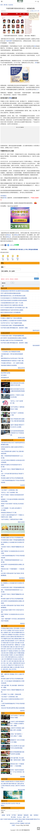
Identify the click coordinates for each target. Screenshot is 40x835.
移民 (5, 662)
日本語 (27, 826)
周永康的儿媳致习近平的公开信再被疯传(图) (11, 341)
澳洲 (14, 664)
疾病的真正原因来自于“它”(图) (8, 513)
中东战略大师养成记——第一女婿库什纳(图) (12, 363)
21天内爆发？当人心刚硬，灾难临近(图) (11, 695)
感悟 (18, 668)
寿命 (10, 670)
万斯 (6, 641)
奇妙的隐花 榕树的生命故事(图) (9, 366)
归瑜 (21, 782)
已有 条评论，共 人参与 (8, 271)
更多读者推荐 (36, 346)
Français (18, 826)
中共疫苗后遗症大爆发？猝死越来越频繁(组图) (12, 326)
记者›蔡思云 (3, 195)
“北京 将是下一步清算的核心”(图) (9, 490)
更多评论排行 (36, 331)
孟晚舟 (20, 639)
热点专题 (4, 371)
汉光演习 (8, 637)
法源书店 (16, 820)
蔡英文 (16, 651)
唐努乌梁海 (11, 657)
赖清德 (16, 639)
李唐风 (13, 784)
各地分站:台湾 (13, 824)
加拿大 (8, 647)
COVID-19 (5, 631)
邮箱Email (3, 811)
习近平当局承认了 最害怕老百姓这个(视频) (12, 520)
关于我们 (14, 816)
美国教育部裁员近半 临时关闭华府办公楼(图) (11, 310)
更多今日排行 (21, 522)
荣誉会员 (8, 235)
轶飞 (23, 782)
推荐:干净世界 (4, 820)
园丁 (16, 784)
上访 (14, 655)
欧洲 (26, 824)
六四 (20, 631)
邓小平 (13, 666)
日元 (13, 649)
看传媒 (28, 820)
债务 (16, 647)
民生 (5, 664)
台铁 (9, 633)
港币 (16, 649)
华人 (2, 662)
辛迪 (2, 788)
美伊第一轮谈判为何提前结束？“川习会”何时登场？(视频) (17, 772)
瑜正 (13, 786)
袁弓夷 (21, 635)
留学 (10, 662)
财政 (2, 651)
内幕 (7, 643)
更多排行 (22, 711)
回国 (20, 662)
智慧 (16, 668)
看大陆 (5, 4)
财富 (5, 651)
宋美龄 (9, 666)
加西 (29, 824)
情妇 (18, 643)
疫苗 (3, 635)
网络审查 (21, 655)
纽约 (18, 824)
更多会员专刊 (21, 368)
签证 (18, 662)
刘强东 (23, 651)
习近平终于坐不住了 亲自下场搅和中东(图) (11, 323)
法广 (20, 645)
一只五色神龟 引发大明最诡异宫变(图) (10, 352)
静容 (3, 786)
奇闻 (4, 670)
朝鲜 (5, 647)
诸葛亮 (5, 668)
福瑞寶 (31, 820)
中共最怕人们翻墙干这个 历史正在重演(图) (11, 319)
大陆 (15, 653)
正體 (35, 1)
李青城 (6, 786)
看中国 (4, 197)
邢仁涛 (10, 786)
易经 (8, 668)
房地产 (19, 649)
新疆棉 (17, 633)
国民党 (12, 637)
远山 (2, 784)
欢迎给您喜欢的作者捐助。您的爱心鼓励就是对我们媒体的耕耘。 (17, 203)
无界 (21, 822)
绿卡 (2, 664)
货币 (5, 649)
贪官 (16, 643)
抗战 (22, 664)
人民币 (8, 649)
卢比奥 (21, 629)
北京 (20, 651)
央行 (14, 647)
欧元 (11, 649)
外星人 (7, 670)
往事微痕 (10, 635)
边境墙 (2, 641)
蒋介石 (5, 666)
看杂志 (20, 820)
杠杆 (19, 647)
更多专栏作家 (21, 790)
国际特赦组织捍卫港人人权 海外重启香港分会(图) (12, 296)
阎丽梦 (5, 639)
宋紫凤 (2, 782)
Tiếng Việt (22, 826)
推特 (24, 818)
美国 (8, 641)
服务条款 (20, 816)
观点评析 (8, 804)
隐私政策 (26, 816)
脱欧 (11, 647)
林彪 (16, 666)
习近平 (13, 631)
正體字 (13, 826)
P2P (17, 653)
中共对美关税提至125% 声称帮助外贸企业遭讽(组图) (13, 298)
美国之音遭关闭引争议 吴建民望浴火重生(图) (11, 306)
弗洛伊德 (19, 637)
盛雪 (18, 784)
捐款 (31, 816)
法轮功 (17, 655)
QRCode (12, 245)
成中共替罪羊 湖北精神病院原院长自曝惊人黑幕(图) (13, 338)
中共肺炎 (3, 629)
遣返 (15, 662)
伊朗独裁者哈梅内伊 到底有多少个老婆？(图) (12, 361)
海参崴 (10, 651)
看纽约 (24, 820)
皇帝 (2, 668)
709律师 (11, 655)
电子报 (8, 816)
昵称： (3, 267)
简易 (11, 782)
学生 (10, 98)
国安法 (21, 633)
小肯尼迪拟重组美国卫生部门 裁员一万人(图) (11, 303)
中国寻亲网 (9, 41)
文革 (13, 670)
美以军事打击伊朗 (5, 373)
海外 (7, 664)
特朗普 (17, 629)
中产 (7, 651)
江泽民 (20, 641)
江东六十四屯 (4, 657)
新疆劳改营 (9, 659)
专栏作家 (4, 780)
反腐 (3, 645)
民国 (17, 664)
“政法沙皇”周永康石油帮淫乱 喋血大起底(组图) (13, 708)
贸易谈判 (12, 641)
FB (3, 647)
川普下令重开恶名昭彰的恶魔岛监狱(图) (10, 294)
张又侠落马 (4, 376)
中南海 (4, 643)
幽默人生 (12, 668)
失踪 (35, 46)
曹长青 (23, 786)
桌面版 (3, 816)
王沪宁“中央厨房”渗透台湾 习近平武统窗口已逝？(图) (14, 308)
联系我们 (36, 816)
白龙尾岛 (20, 657)
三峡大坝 (13, 633)
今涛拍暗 (7, 782)
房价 (5, 653)
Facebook (19, 818)
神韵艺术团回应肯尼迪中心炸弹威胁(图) (10, 313)
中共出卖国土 (15, 635)
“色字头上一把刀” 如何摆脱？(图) (9, 493)
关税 (23, 639)
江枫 (16, 786)
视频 (3, 714)
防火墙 (4, 655)
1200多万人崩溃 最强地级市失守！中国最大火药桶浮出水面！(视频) (17, 724)
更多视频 (22, 777)
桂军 (19, 664)
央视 (22, 659)
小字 (38, 10)
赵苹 (21, 784)
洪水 (6, 635)
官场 (9, 645)
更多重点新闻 (21, 438)
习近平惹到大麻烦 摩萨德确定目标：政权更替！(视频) (14, 328)
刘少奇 (19, 666)
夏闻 (5, 784)
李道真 (17, 782)
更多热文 (22, 624)
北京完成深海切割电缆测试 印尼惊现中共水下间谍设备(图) (17, 433)
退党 (15, 637)
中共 (2, 639)
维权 (7, 655)
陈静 (10, 784)
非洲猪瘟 (11, 653)
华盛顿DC (22, 824)
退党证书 (36, 820)
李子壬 (19, 786)
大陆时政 (3, 804)
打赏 (32, 10)
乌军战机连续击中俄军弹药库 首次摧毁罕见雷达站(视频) (14, 291)
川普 (14, 629)
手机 (21, 668)
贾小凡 (14, 782)
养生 (15, 670)
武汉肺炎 (10, 629)
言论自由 (15, 659)
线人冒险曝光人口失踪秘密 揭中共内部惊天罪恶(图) (13, 321)
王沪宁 (16, 641)
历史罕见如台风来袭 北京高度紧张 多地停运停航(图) (13, 301)
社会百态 (10, 4)
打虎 (6, 645)
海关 (13, 662)
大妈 (2, 653)
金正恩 (9, 639)
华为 (21, 643)
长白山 (15, 657)
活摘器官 (6, 633)
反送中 (13, 643)
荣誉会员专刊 (6, 350)
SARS (5, 659)
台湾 (13, 651)
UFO (23, 637)
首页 (1, 4)
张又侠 (17, 631)
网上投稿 (13, 818)
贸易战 (9, 631)
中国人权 (18, 804)
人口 (37, 89)
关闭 (36, 62)
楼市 (22, 649)
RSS (28, 818)
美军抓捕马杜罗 (5, 378)
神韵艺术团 (11, 820)
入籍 (23, 662)
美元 (22, 647)
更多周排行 (22, 578)
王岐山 (12, 639)
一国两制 (16, 645)
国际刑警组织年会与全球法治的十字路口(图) (12, 359)
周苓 (7, 784)
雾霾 (19, 653)
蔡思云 (2, 806)
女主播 (19, 659)
